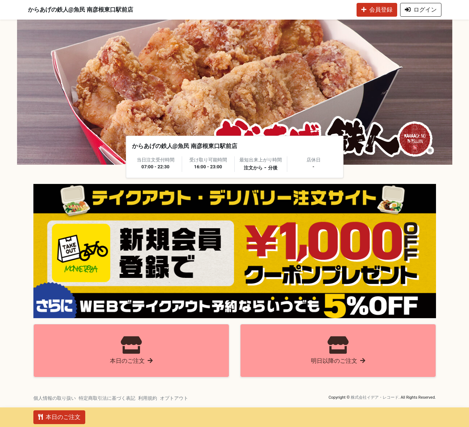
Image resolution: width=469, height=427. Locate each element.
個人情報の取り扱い (54, 398)
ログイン (421, 9)
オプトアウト (174, 398)
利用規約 (147, 398)
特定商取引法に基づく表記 (107, 398)
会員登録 (376, 9)
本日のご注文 (59, 417)
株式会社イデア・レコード (375, 397)
